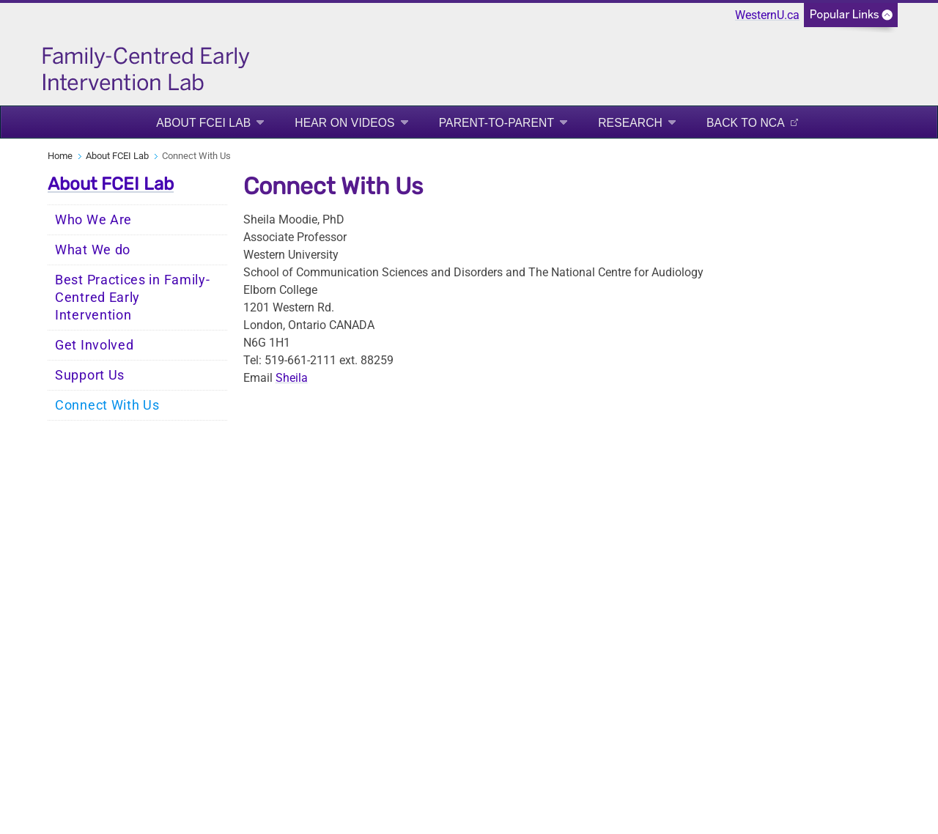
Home (60, 155)
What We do (92, 250)
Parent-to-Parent (496, 123)
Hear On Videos (344, 123)
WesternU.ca (767, 15)
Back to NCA (745, 123)
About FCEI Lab (203, 123)
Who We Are (93, 220)
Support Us (90, 375)
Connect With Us (107, 405)
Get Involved (94, 345)
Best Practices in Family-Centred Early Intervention (132, 297)
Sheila (292, 378)
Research (630, 123)
